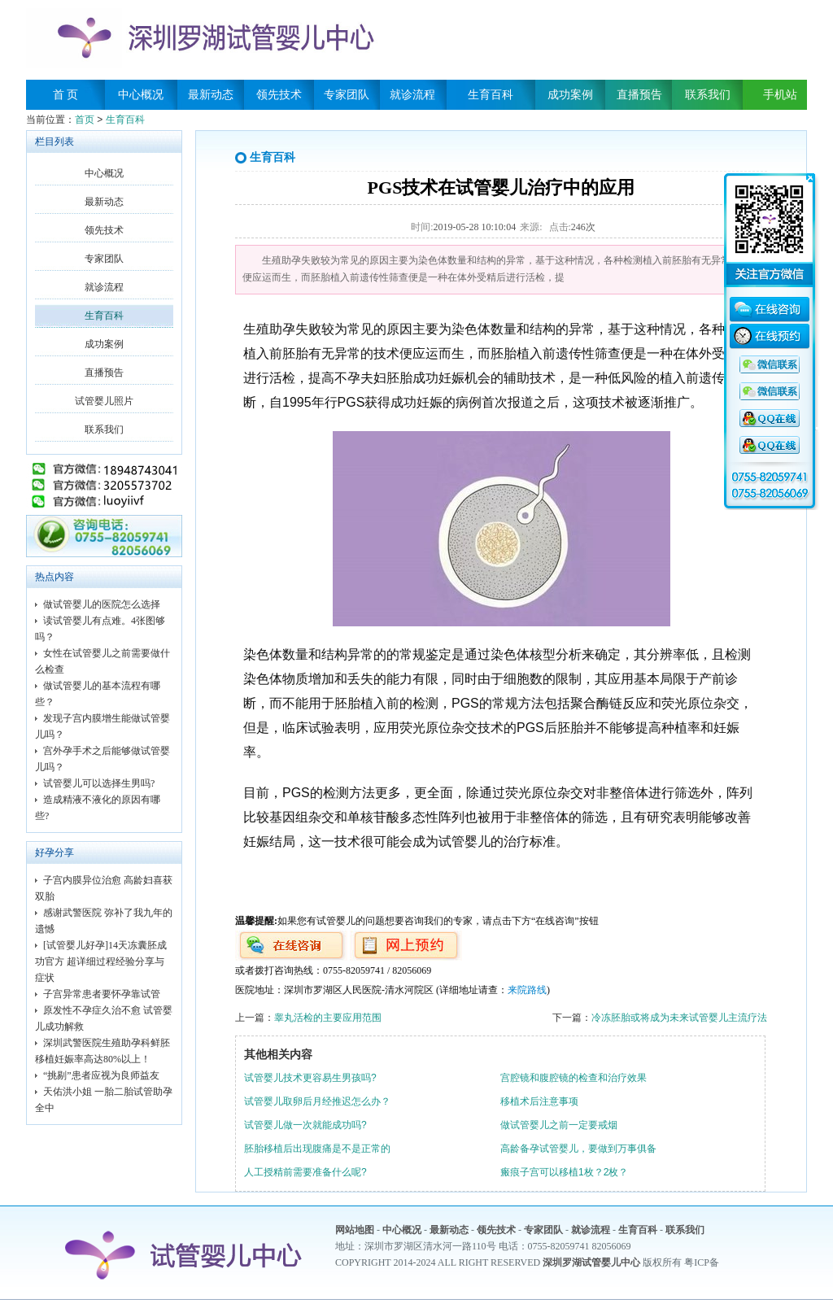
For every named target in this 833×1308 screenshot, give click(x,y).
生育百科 (490, 95)
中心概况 (141, 95)
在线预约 (769, 338)
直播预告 (639, 95)
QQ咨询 (769, 365)
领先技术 (279, 95)
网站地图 (354, 1230)
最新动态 (210, 95)
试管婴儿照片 (104, 401)
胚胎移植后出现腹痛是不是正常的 (317, 1148)
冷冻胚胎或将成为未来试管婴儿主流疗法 (679, 1017)
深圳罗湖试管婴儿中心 (591, 1262)
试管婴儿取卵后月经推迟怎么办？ (317, 1101)
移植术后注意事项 (539, 1101)
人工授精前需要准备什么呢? (305, 1172)
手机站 (774, 95)
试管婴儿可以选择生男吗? (99, 783)
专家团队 (346, 95)
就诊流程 (412, 95)
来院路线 (527, 990)
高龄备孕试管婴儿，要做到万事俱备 (578, 1148)
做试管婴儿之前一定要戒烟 (558, 1125)
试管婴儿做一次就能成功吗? (305, 1125)
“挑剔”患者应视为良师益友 (101, 1075)
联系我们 (708, 95)
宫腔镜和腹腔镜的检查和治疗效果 (573, 1077)
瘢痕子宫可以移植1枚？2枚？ (564, 1172)
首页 (84, 119)
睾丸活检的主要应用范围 (328, 1017)
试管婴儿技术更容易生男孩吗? (310, 1077)
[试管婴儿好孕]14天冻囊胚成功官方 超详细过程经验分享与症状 (101, 961)
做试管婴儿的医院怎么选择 (101, 604)
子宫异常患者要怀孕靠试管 (101, 994)
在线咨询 (769, 311)
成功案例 (570, 95)
